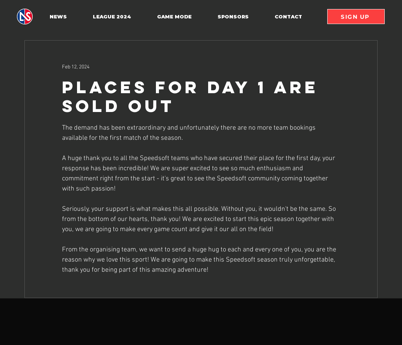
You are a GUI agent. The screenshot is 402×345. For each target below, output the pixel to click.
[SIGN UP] (356, 16)
